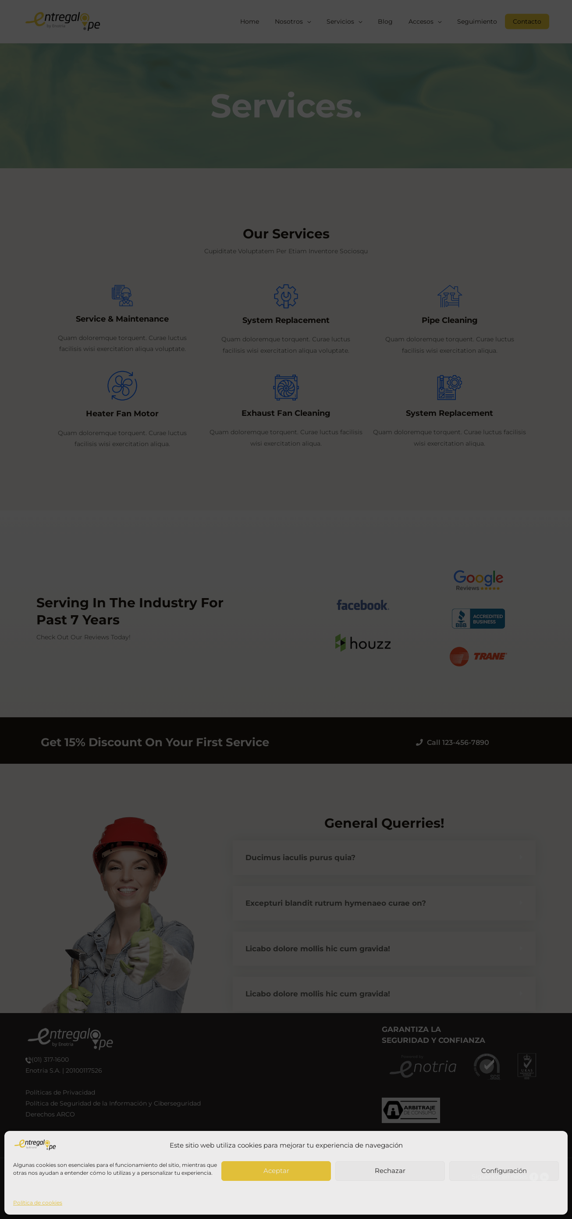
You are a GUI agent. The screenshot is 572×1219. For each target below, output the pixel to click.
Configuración (504, 1170)
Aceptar (276, 1170)
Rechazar (390, 1170)
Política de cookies (37, 1202)
